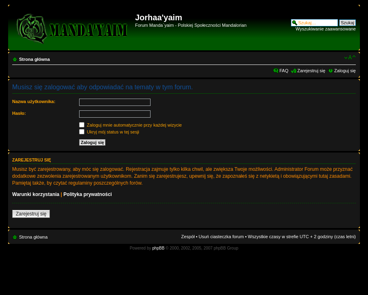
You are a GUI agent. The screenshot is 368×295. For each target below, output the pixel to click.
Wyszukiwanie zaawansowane (326, 28)
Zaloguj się (345, 70)
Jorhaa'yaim (158, 17)
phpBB (158, 248)
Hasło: (19, 113)
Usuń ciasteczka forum (221, 236)
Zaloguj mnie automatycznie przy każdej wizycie (130, 125)
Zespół (188, 236)
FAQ (284, 70)
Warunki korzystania (35, 194)
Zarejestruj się (311, 70)
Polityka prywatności (87, 194)
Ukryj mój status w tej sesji (109, 131)
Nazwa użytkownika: (33, 101)
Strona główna (34, 59)
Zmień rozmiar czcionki (350, 57)
